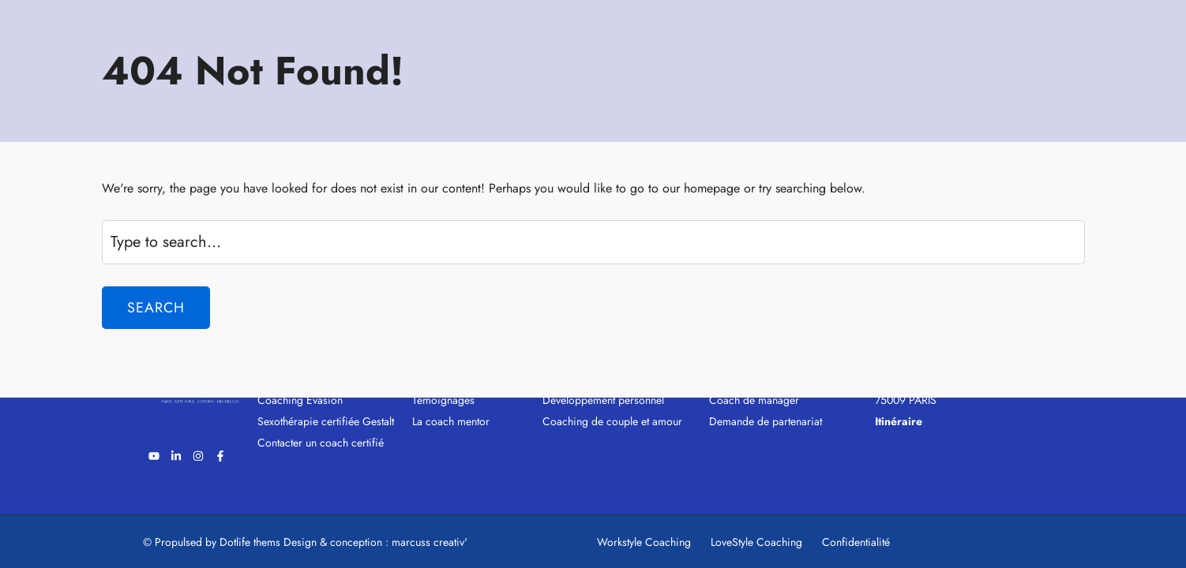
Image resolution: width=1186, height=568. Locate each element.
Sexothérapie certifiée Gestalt (325, 421)
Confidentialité (856, 542)
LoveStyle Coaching (756, 542)
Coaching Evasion (300, 400)
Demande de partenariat (765, 421)
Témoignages (443, 400)
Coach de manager (754, 400)
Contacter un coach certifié (320, 442)
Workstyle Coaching (644, 542)
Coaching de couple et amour (612, 421)
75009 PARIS (905, 400)
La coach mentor (451, 421)
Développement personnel (603, 400)
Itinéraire (898, 421)
